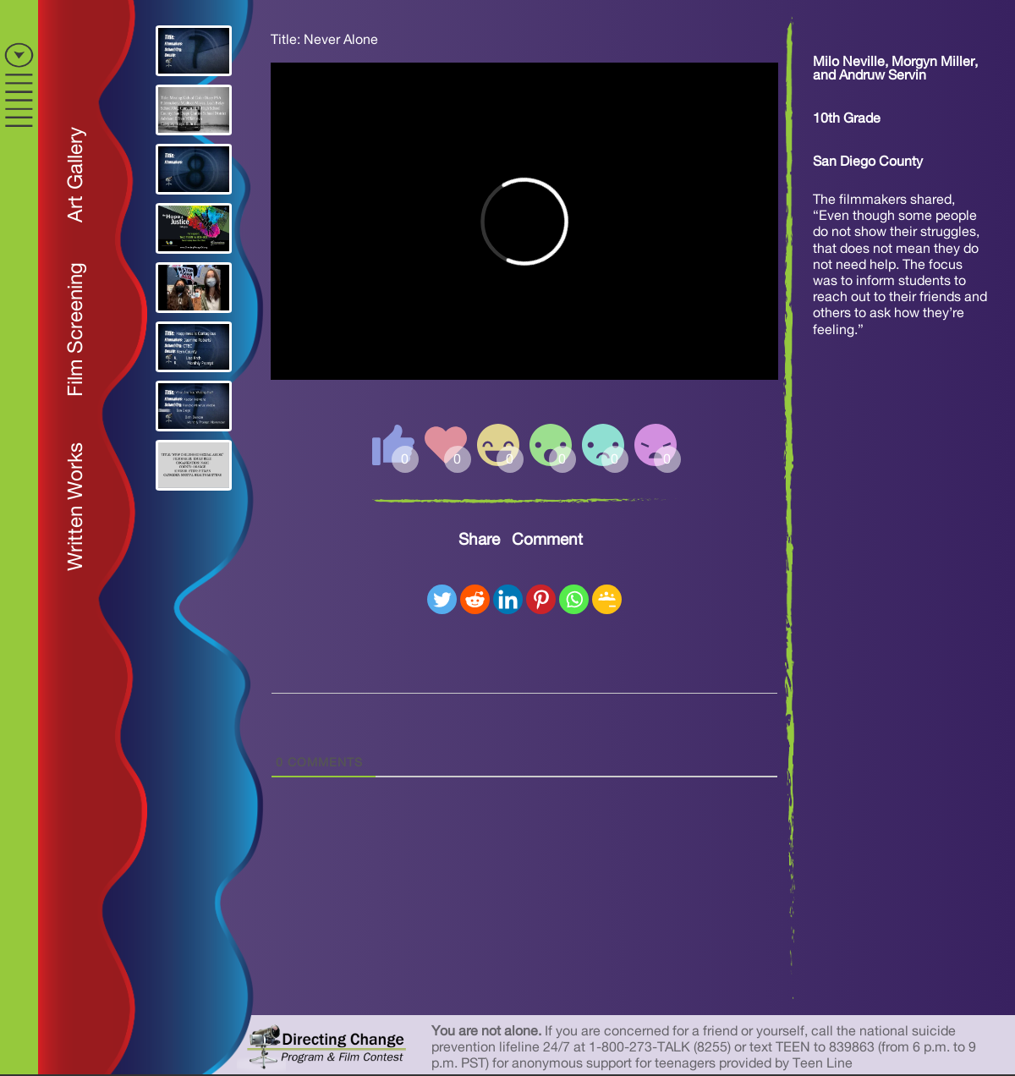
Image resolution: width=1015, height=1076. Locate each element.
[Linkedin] (508, 599)
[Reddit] (475, 599)
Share (479, 540)
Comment (547, 540)
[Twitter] (442, 599)
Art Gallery (76, 174)
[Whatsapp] (574, 599)
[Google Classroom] (607, 599)
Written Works (76, 506)
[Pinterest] (541, 599)
